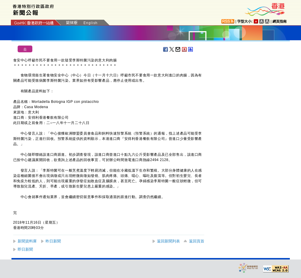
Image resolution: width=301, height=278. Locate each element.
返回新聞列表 (168, 241)
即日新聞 (25, 249)
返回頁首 (196, 241)
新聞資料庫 (27, 241)
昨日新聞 (53, 241)
